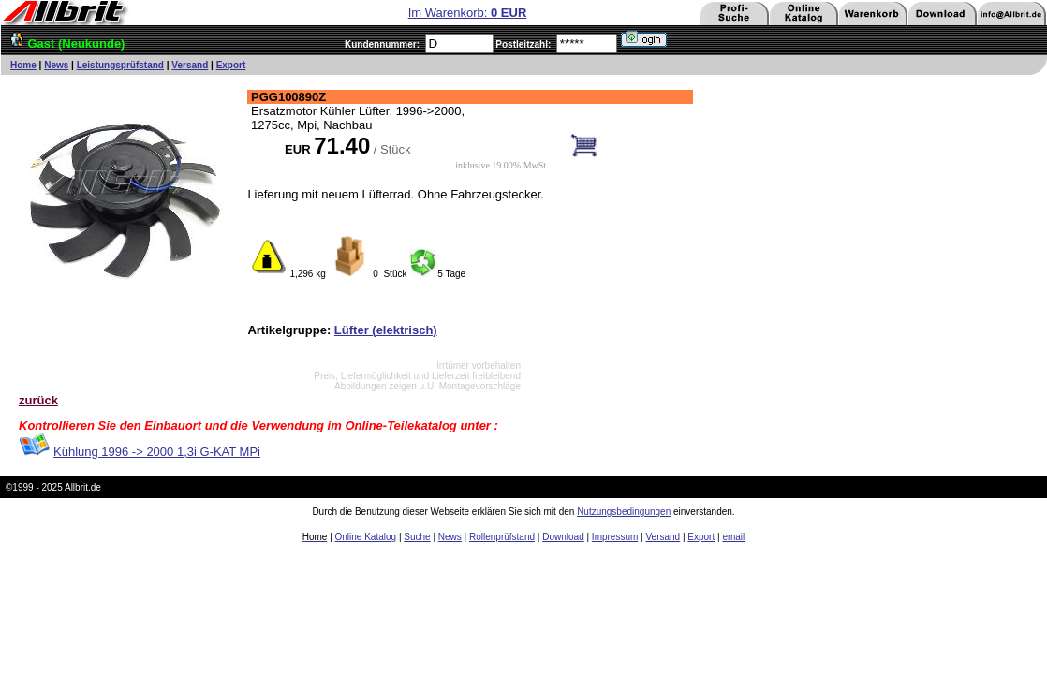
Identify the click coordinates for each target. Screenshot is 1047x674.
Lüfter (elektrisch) (385, 330)
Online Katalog (366, 537)
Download (562, 537)
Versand (189, 65)
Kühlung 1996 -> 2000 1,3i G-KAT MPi (156, 452)
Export (231, 65)
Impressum (615, 537)
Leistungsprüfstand (120, 65)
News (56, 65)
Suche (417, 537)
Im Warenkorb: (467, 13)
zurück (38, 400)
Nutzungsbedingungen (624, 511)
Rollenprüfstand (502, 537)
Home (23, 65)
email (733, 537)
